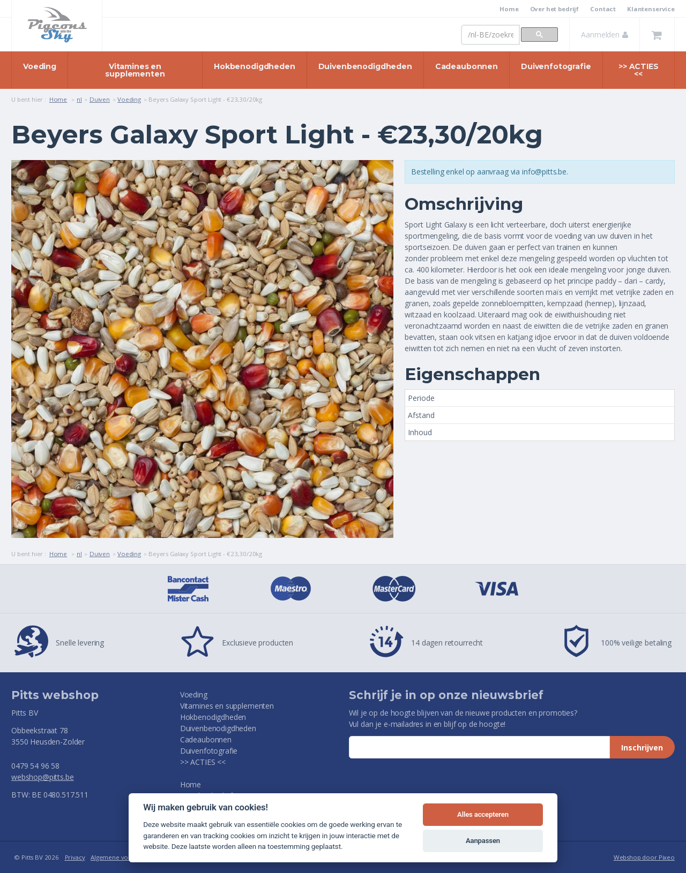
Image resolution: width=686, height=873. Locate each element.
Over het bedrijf (554, 9)
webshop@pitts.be (42, 777)
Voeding (39, 66)
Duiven (100, 99)
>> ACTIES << (638, 70)
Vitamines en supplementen (135, 70)
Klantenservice (651, 9)
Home (508, 9)
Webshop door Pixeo (644, 857)
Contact (603, 9)
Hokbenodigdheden (254, 66)
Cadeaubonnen (466, 66)
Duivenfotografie (556, 66)
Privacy (75, 857)
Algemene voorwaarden (125, 857)
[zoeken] (490, 35)
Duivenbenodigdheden (365, 66)
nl (79, 99)
